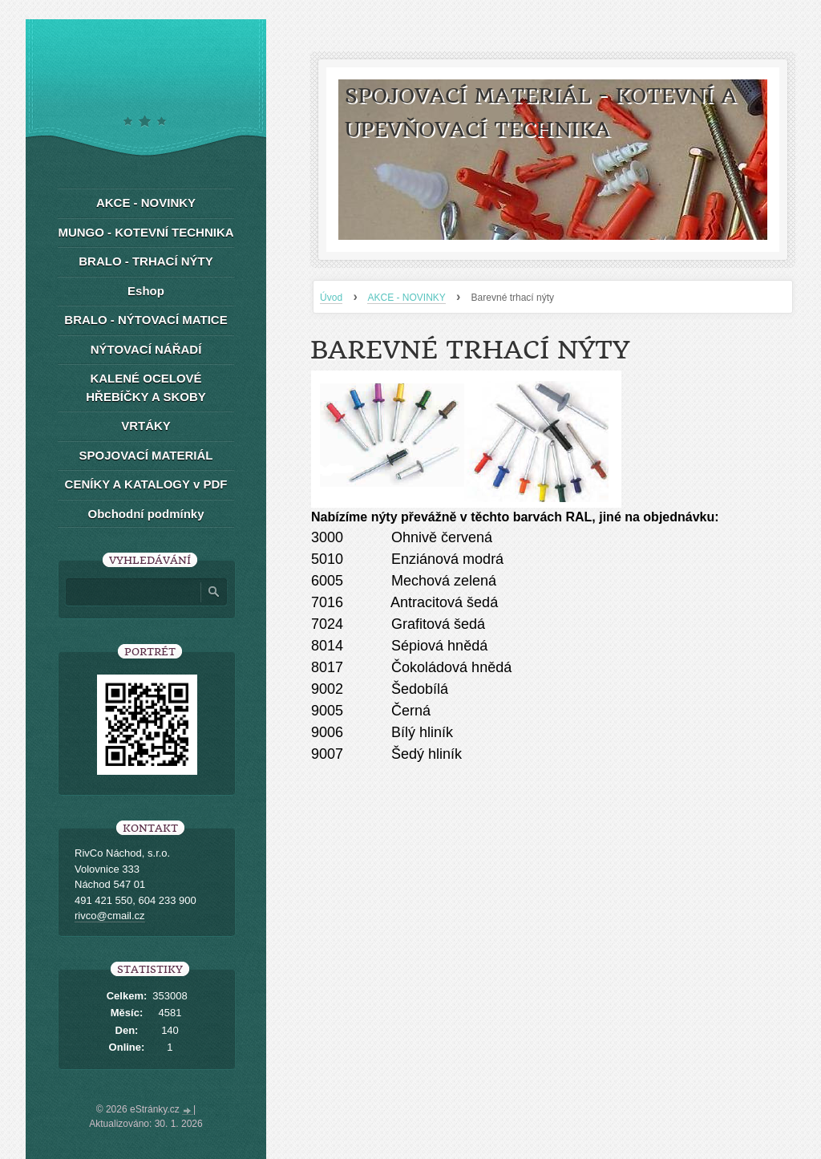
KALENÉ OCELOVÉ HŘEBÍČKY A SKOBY (145, 387)
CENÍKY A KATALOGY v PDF (146, 484)
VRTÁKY (146, 425)
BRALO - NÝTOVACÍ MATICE (145, 319)
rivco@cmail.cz (110, 916)
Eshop (145, 291)
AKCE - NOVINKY (406, 297)
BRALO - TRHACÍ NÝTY (146, 261)
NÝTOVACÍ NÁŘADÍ (146, 349)
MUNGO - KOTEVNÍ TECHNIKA (145, 232)
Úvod (331, 297)
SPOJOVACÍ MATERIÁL (146, 455)
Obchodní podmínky (146, 514)
